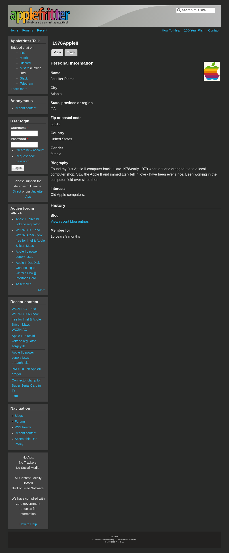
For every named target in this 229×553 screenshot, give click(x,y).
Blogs (19, 415)
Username (20, 128)
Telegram (26, 83)
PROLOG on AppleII (26, 369)
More (41, 290)
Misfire (24, 68)
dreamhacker (21, 362)
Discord (25, 63)
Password (19, 139)
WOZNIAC (19, 329)
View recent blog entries (70, 221)
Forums (27, 30)
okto (15, 396)
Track (71, 52)
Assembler (23, 284)
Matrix (24, 58)
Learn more (19, 89)
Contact (213, 30)
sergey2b (18, 346)
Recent (42, 30)
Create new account (30, 150)
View (58, 51)
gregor (16, 374)
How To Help (171, 30)
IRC (22, 52)
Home (14, 30)
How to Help (28, 524)
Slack (24, 78)
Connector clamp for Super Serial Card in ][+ (26, 385)
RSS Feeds (23, 427)
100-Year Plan (194, 30)
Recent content (25, 108)
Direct (17, 191)
